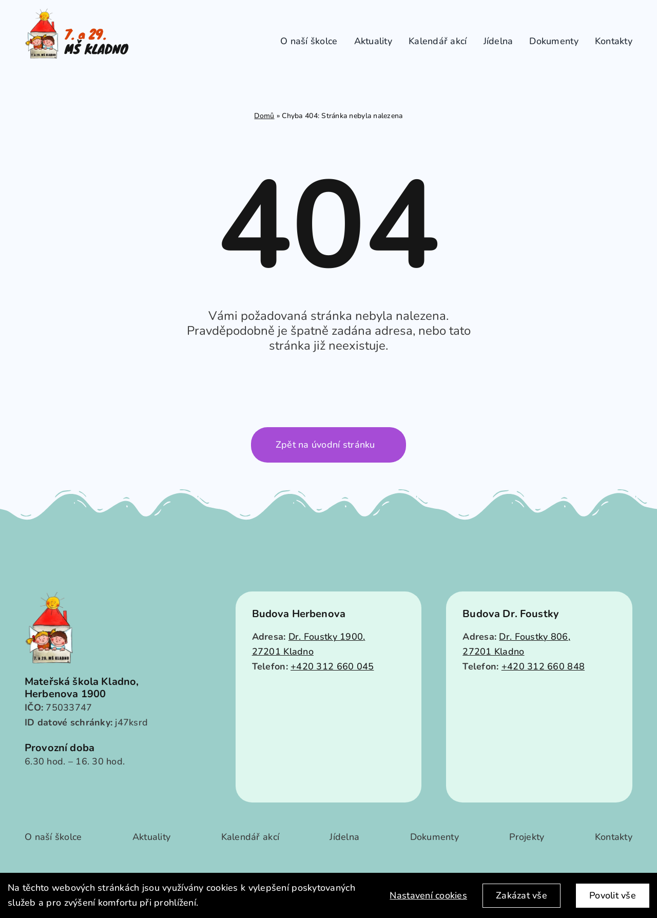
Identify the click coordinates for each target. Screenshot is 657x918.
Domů (264, 116)
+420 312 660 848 (543, 666)
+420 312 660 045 (332, 666)
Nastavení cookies (428, 895)
